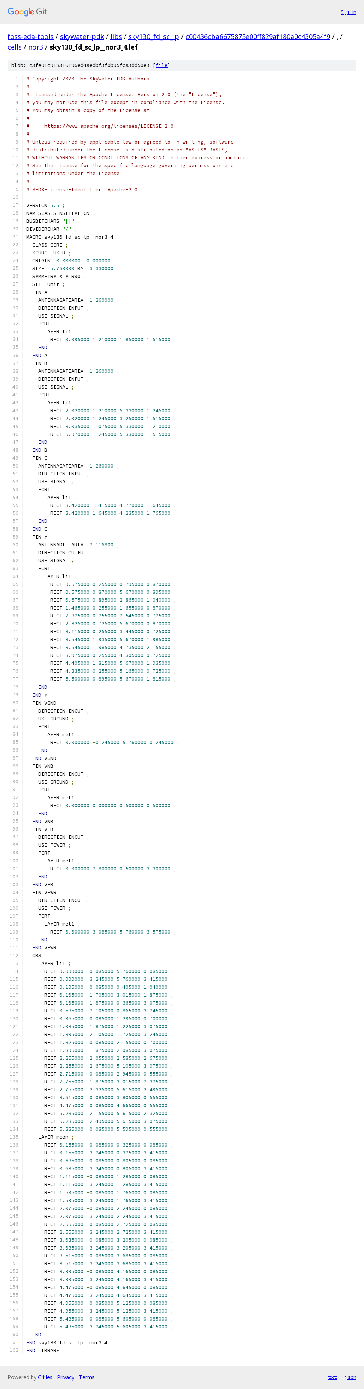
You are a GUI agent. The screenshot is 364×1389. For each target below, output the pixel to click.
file (162, 65)
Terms (87, 1377)
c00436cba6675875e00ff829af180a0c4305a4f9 (258, 36)
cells (15, 46)
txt (332, 1377)
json (350, 1377)
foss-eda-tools (31, 36)
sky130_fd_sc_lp (153, 36)
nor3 (35, 46)
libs (116, 36)
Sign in (348, 11)
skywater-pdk (82, 36)
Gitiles (45, 1377)
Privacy (65, 1377)
